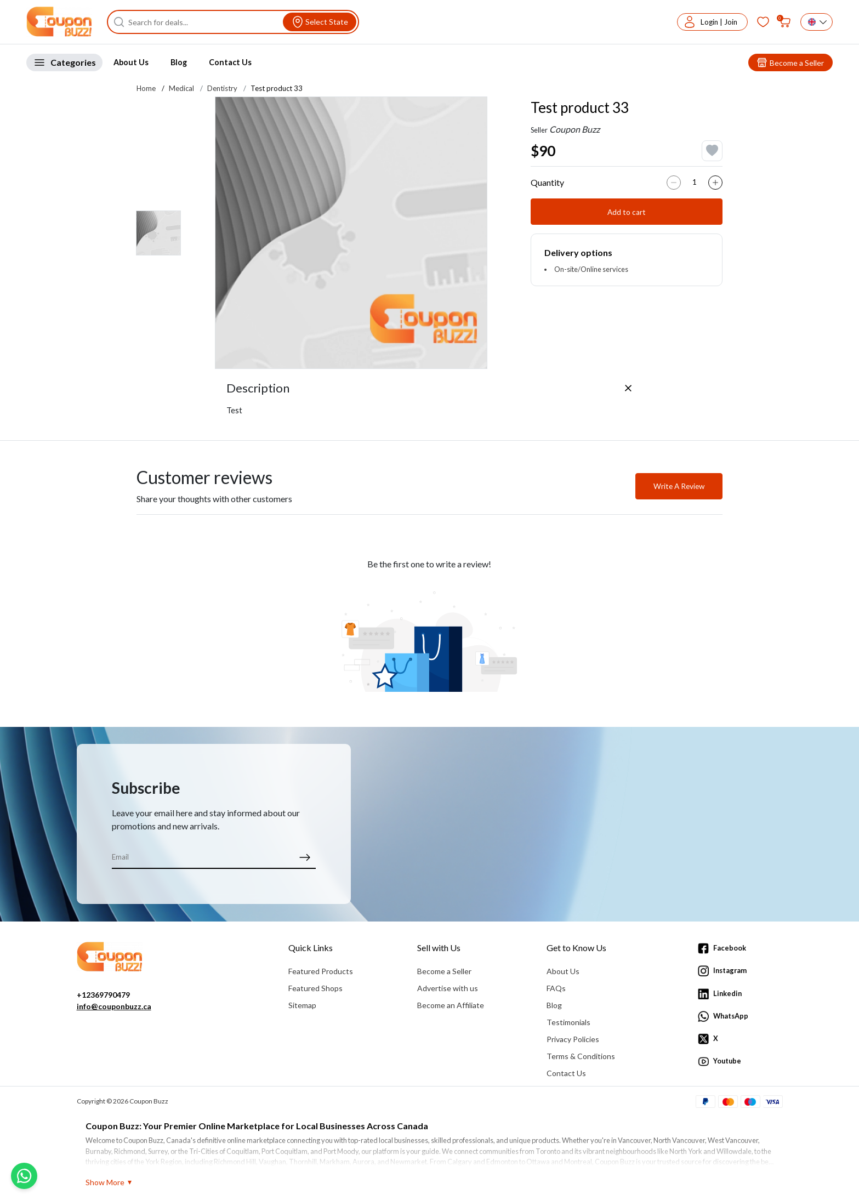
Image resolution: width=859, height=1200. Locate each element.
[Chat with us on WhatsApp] (24, 1176)
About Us (131, 62)
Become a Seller (444, 971)
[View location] (319, 22)
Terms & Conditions (581, 1056)
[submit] (305, 857)
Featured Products (320, 971)
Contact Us (230, 62)
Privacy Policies (573, 1039)
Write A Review (678, 486)
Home (146, 88)
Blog (178, 62)
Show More (105, 1182)
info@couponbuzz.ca (114, 1006)
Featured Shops (315, 988)
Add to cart (626, 212)
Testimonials (568, 1022)
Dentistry (222, 88)
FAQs (556, 988)
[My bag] (785, 22)
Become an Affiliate (450, 1005)
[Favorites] (763, 22)
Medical (181, 88)
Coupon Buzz (574, 129)
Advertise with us (447, 988)
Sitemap (302, 1005)
